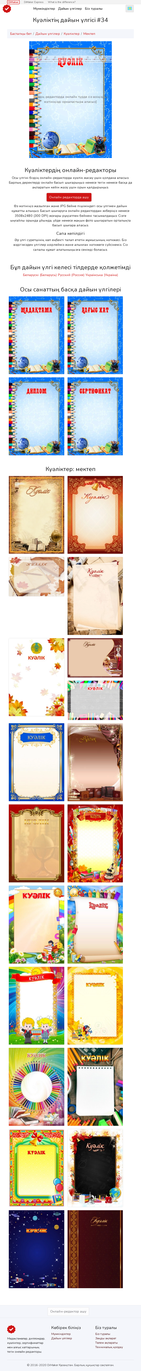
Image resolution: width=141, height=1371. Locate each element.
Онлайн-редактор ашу (68, 1311)
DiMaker (13, 2)
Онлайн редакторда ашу (69, 197)
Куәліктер (71, 34)
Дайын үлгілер (70, 8)
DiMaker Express (34, 2)
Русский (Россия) (71, 275)
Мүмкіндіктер (44, 8)
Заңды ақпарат (105, 1338)
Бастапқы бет (21, 34)
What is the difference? (61, 2)
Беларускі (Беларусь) (40, 275)
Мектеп (89, 34)
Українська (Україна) (101, 275)
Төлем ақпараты (106, 1343)
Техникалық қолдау (109, 1347)
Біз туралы (93, 8)
